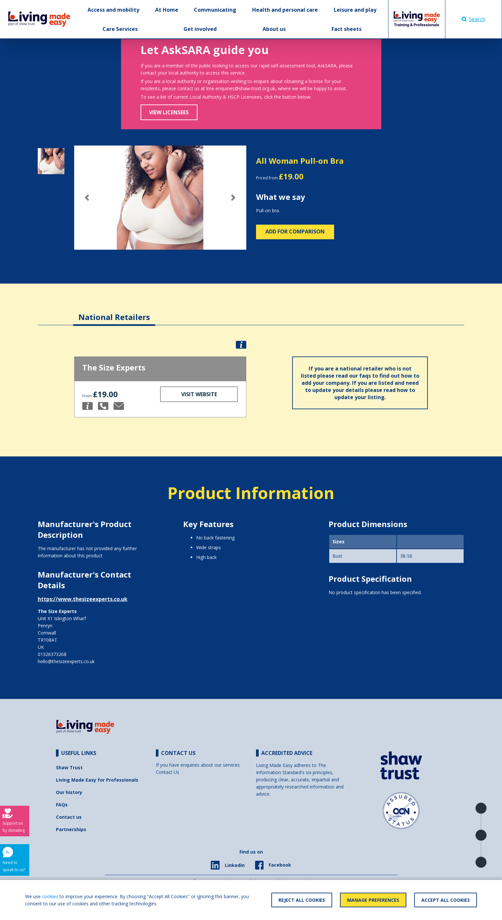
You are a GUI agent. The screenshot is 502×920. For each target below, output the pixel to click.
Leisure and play (355, 9)
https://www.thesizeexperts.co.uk (83, 599)
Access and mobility (113, 9)
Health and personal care (285, 9)
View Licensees (169, 112)
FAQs (62, 805)
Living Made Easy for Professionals (97, 780)
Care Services (120, 29)
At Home (166, 9)
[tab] (114, 312)
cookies (50, 896)
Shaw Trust (69, 767)
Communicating (215, 9)
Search (473, 19)
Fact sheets (346, 29)
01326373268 (52, 654)
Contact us (69, 817)
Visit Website (199, 394)
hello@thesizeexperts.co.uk (66, 661)
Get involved (200, 29)
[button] (87, 198)
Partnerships (71, 829)
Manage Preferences (373, 900)
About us (274, 29)
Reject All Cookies (301, 900)
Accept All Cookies (445, 900)
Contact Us (167, 772)
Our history (69, 792)
